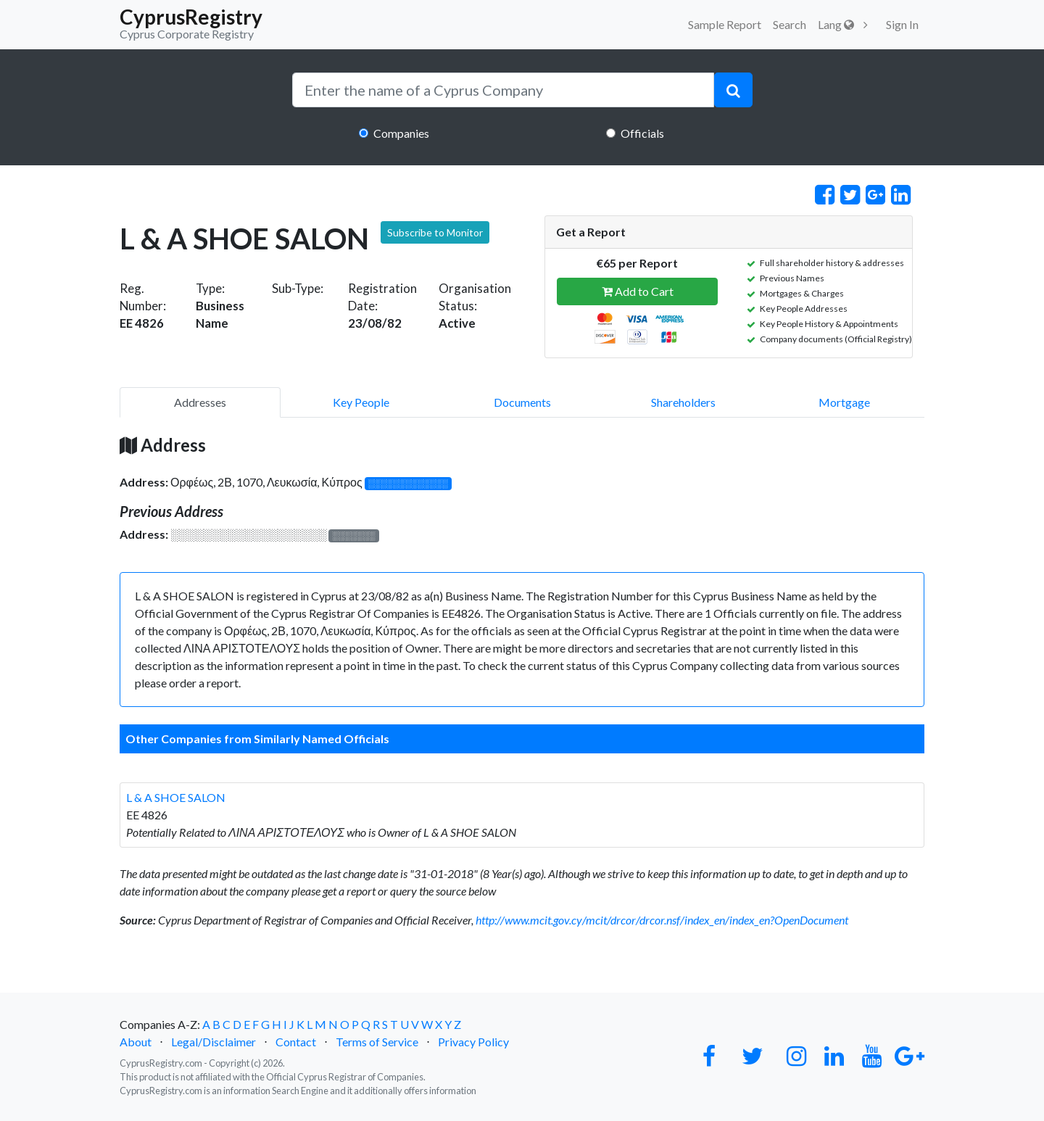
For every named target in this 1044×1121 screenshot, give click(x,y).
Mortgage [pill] (844, 402)
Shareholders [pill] (683, 402)
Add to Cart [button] (638, 291)
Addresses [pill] (200, 402)
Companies (401, 133)
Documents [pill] (522, 402)
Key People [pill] (361, 402)
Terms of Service (377, 1041)
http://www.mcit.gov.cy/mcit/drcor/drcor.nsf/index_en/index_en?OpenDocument (662, 920)
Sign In (902, 24)
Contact (296, 1041)
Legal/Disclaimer (213, 1041)
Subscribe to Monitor (435, 232)
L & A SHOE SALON (175, 797)
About (136, 1041)
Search (789, 24)
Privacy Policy (473, 1041)
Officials (642, 133)
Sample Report (724, 24)
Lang (836, 24)
